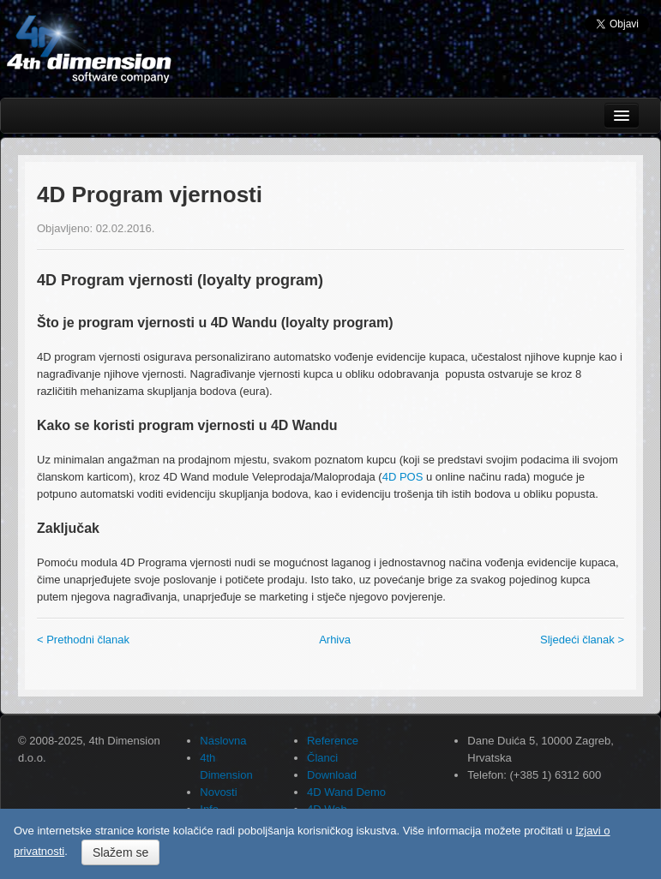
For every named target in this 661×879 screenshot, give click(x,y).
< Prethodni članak (83, 639)
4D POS (403, 476)
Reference (332, 740)
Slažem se (120, 852)
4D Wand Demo (346, 792)
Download (332, 774)
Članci (322, 757)
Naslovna (223, 740)
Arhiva (335, 639)
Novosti (218, 792)
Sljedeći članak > (582, 639)
